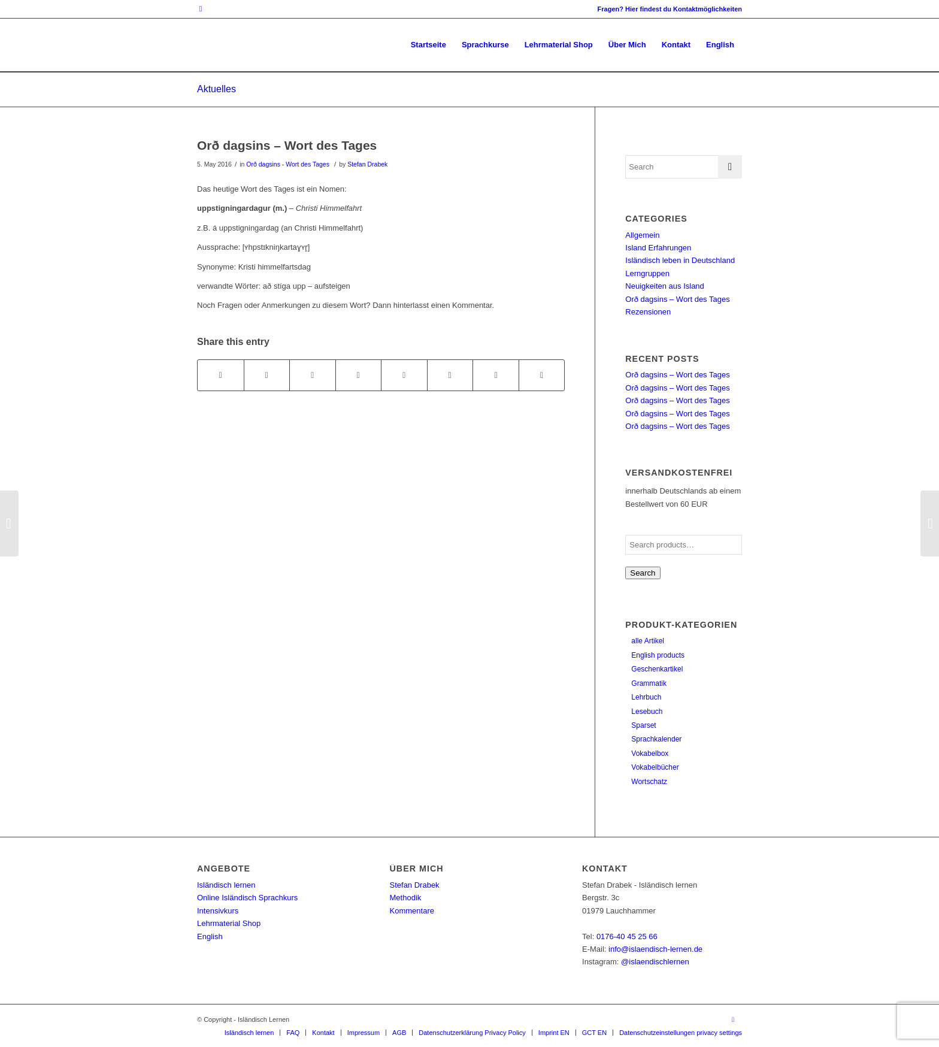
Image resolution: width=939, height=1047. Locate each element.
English (210, 936)
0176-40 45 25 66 (627, 936)
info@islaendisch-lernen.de (655, 949)
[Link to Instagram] (201, 9)
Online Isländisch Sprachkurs (247, 897)
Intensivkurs (217, 910)
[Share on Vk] (450, 375)
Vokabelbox (649, 753)
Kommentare (412, 910)
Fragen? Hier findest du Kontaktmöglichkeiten (670, 9)
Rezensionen (648, 311)
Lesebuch (646, 711)
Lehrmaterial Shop (229, 923)
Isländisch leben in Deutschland (680, 260)
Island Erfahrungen (658, 247)
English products (657, 655)
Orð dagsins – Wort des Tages (287, 145)
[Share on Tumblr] (404, 375)
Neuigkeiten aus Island (664, 286)
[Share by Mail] (542, 375)
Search (642, 572)
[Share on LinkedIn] (358, 375)
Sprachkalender (656, 739)
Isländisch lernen (226, 884)
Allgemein (642, 235)
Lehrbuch (646, 697)
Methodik (406, 897)
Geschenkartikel (657, 669)
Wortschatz (649, 781)
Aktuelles (216, 89)
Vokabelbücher (654, 767)
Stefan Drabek (367, 164)
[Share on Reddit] (496, 375)
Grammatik (649, 683)
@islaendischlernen (655, 961)
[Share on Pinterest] (312, 375)
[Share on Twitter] (267, 375)
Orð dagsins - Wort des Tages (287, 164)
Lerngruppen (647, 273)
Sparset (643, 725)
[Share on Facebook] (221, 375)
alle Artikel (647, 641)
